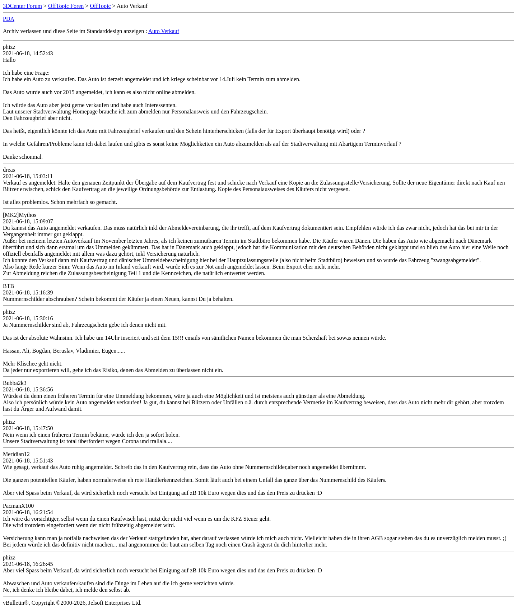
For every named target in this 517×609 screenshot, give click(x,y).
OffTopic (100, 6)
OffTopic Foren (66, 6)
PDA (8, 19)
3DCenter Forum (22, 6)
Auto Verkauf (163, 31)
